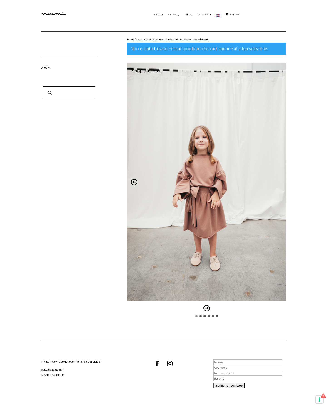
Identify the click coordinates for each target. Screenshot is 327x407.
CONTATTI (204, 15)
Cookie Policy (67, 362)
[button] (134, 182)
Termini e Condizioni (89, 362)
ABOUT (158, 15)
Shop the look (146, 71)
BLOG (189, 15)
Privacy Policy (49, 362)
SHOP (172, 15)
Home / (131, 40)
